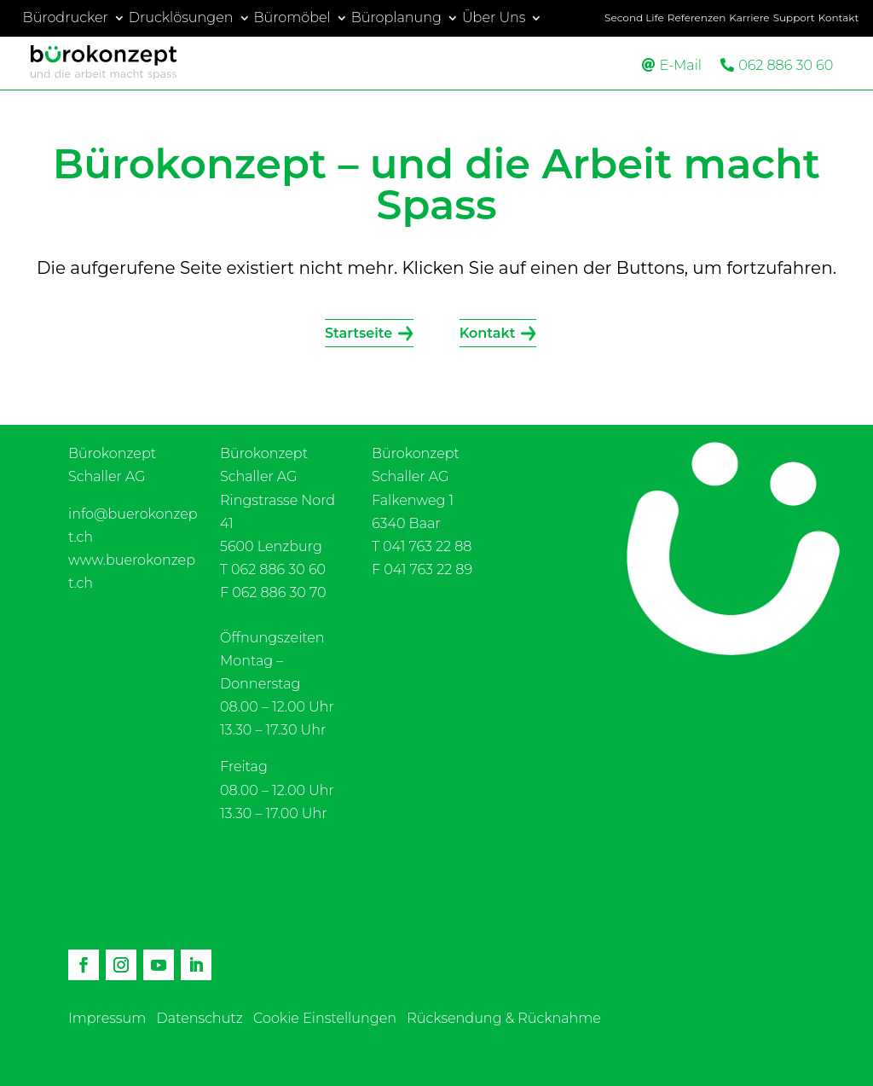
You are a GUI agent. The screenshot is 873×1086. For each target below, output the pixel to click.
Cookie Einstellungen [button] (324, 1018)
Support (794, 18)
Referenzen (697, 18)
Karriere (749, 18)
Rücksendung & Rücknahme (504, 1018)
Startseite (358, 333)
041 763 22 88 (427, 546)
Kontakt (838, 18)
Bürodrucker (65, 18)
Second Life (634, 18)
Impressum (107, 1018)
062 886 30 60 (785, 65)
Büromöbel (292, 18)
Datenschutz (200, 1018)
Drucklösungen (181, 18)
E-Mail (681, 65)
